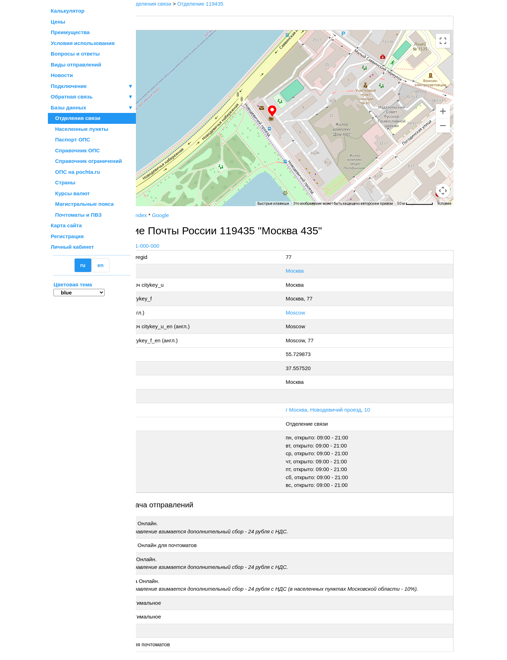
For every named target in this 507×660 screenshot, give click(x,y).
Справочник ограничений (86, 161)
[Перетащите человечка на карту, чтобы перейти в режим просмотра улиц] (443, 191)
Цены (58, 22)
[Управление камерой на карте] (443, 165)
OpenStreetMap (171, 209)
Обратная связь (92, 97)
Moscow (319, 313)
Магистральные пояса (82, 204)
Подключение (92, 86)
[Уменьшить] (443, 126)
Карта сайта (66, 225)
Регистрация (67, 236)
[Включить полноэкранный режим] (443, 41)
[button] (297, 111)
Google (210, 215)
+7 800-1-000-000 (189, 246)
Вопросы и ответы (75, 54)
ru (83, 265)
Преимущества (70, 32)
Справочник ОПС (75, 150)
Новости (62, 75)
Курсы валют (70, 193)
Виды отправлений (76, 65)
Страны (63, 182)
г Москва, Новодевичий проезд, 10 (351, 410)
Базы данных (68, 107)
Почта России (158, 215)
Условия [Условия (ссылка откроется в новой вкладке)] (444, 203)
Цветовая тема (73, 284)
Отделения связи (75, 118)
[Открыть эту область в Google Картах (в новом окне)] (155, 201)
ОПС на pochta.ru (75, 172)
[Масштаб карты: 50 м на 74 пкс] (415, 203)
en (101, 265)
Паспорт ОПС (70, 139)
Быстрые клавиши (273, 203)
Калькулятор (67, 11)
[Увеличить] (443, 111)
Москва (318, 271)
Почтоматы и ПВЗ (76, 215)
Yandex (189, 215)
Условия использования (82, 43)
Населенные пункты (79, 129)
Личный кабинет (72, 247)
